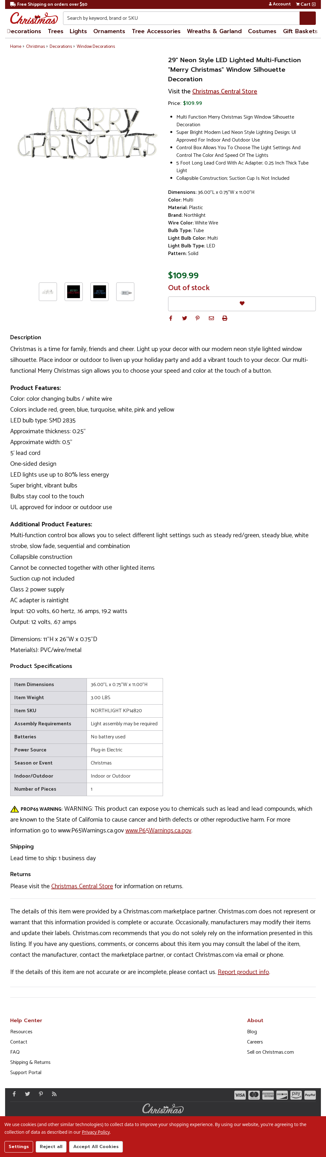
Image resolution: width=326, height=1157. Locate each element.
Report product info (243, 972)
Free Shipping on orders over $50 (48, 4)
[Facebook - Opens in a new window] (12, 1093)
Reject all (51, 1146)
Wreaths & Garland (214, 31)
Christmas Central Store (224, 91)
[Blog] (52, 1093)
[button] (170, 318)
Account (279, 4)
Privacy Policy (96, 1132)
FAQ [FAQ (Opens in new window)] (15, 1052)
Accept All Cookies (96, 1146)
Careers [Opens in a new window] (255, 1042)
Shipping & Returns (30, 1062)
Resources (21, 1032)
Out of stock (189, 288)
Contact (18, 1042)
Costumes (262, 31)
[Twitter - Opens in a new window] (26, 1093)
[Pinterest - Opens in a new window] (39, 1093)
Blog (252, 1032)
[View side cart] (314, 4)
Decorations (24, 31)
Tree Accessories (156, 31)
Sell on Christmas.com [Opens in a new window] (270, 1052)
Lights (78, 31)
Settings (19, 1146)
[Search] (308, 18)
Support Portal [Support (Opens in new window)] (25, 1072)
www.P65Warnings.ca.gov (158, 830)
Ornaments (109, 31)
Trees (55, 31)
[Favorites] (242, 304)
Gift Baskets (300, 31)
